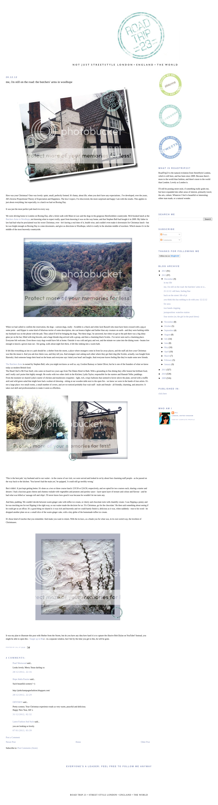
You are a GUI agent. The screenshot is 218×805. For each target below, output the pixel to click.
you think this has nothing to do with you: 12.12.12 (185, 300)
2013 (164, 271)
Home (78, 742)
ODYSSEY (17, 702)
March (167, 356)
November (169, 322)
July (166, 339)
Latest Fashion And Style (23, 722)
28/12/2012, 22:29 (22, 695)
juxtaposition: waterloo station (177, 312)
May (166, 347)
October (168, 326)
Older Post (145, 742)
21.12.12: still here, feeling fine (177, 291)
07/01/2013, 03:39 (22, 730)
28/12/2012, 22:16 (22, 672)
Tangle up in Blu (37, 639)
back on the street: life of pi (175, 295)
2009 (164, 378)
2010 (164, 374)
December (168, 279)
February (168, 360)
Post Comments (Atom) (27, 748)
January (167, 364)
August (167, 335)
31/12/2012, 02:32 (22, 714)
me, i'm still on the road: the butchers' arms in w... (185, 287)
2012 (164, 275)
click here (163, 393)
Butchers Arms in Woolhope (18, 219)
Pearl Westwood (19, 663)
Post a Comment (13, 737)
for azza (167, 304)
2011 (164, 370)
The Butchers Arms (14, 364)
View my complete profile (183, 419)
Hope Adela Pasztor (21, 679)
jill (176, 412)
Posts (163, 234)
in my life (168, 283)
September (169, 330)
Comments (166, 240)
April (166, 352)
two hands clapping (172, 308)
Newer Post (11, 742)
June (166, 343)
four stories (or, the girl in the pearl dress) (181, 316)
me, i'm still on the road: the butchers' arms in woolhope (39, 82)
